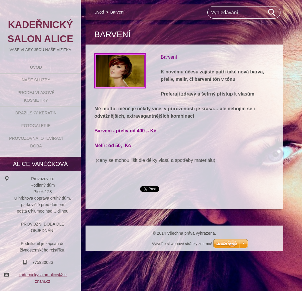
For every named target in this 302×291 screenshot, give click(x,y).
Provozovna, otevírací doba (36, 142)
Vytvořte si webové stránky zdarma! (182, 243)
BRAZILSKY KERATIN (36, 113)
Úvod (36, 67)
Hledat (272, 12)
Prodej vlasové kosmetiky (36, 96)
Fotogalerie (35, 125)
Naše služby (36, 80)
